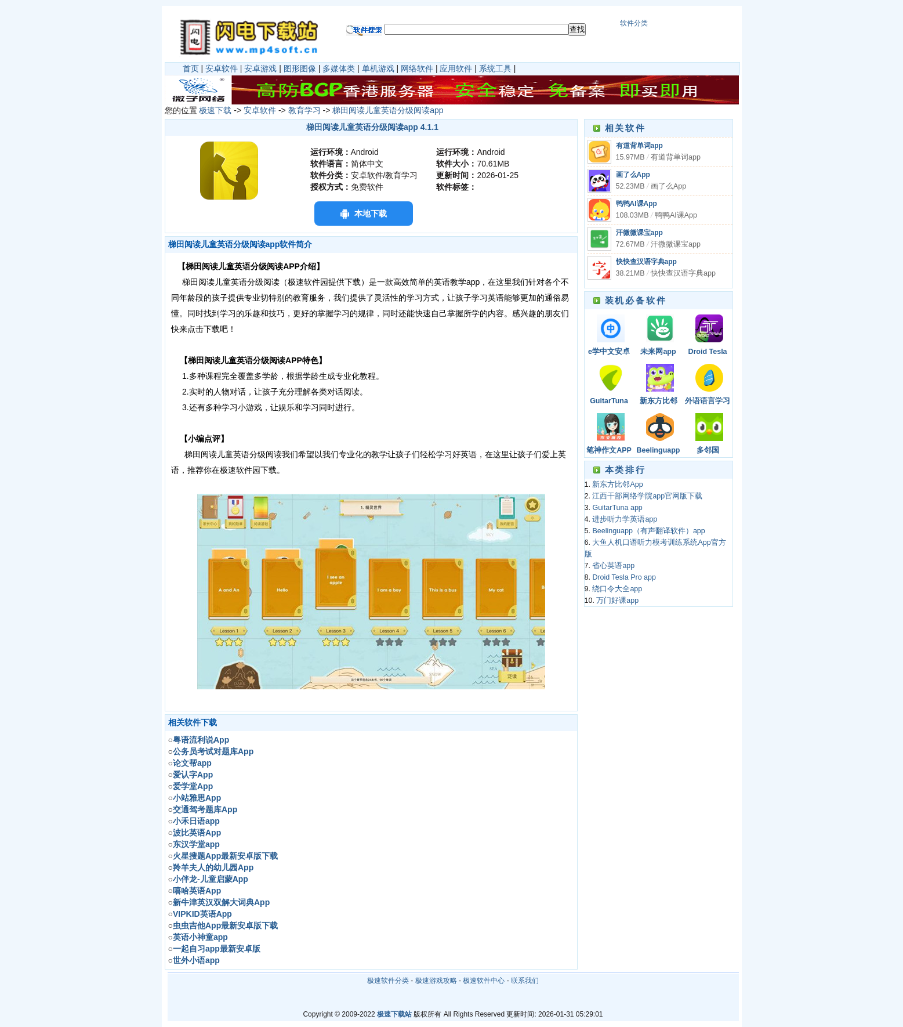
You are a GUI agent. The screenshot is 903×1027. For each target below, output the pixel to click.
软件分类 (634, 23)
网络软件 (417, 68)
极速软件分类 (388, 981)
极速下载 (215, 110)
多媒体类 (338, 68)
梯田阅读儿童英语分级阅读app (387, 110)
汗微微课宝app (639, 233)
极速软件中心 (484, 981)
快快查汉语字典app (646, 262)
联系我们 (525, 981)
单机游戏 (378, 68)
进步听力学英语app (624, 519)
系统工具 (495, 68)
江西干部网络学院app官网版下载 (647, 496)
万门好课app (617, 600)
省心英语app (613, 566)
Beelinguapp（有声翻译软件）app (658, 451)
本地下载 (370, 213)
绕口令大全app (617, 589)
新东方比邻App (658, 402)
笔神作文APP (609, 450)
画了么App (633, 175)
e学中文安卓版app (609, 352)
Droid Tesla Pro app (707, 352)
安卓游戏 (260, 68)
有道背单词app (639, 146)
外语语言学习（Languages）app (707, 402)
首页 (191, 68)
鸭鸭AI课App (636, 204)
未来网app (658, 352)
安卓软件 (221, 68)
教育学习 (304, 110)
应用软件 (456, 68)
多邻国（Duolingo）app (707, 451)
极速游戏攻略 (436, 981)
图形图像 (300, 68)
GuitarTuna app (609, 402)
